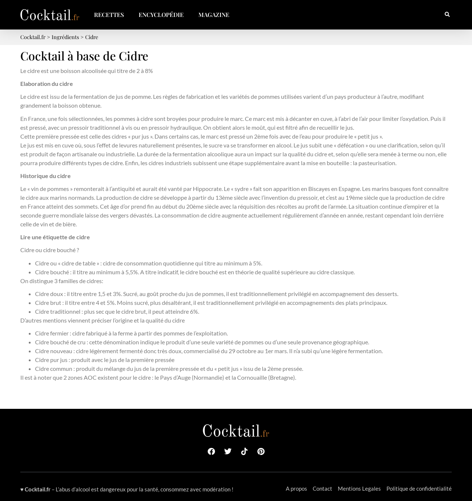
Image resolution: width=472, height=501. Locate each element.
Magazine (213, 14)
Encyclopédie (161, 14)
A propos (296, 488)
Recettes (109, 14)
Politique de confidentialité (419, 488)
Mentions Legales (359, 488)
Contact (322, 488)
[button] (447, 15)
